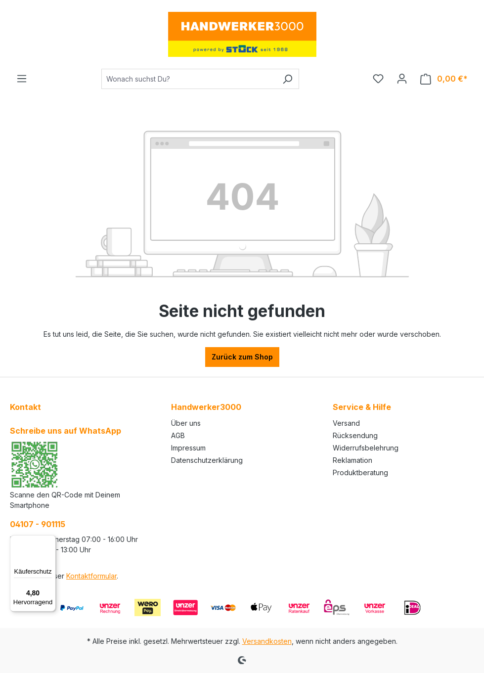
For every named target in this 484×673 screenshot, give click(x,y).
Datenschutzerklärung (207, 460)
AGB (178, 435)
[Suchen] (287, 79)
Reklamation (352, 460)
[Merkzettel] (378, 79)
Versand (346, 423)
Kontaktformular (91, 576)
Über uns (186, 423)
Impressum (188, 448)
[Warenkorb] (444, 79)
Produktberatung (360, 472)
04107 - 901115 (37, 524)
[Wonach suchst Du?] (188, 79)
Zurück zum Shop (242, 357)
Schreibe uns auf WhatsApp (65, 431)
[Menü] (22, 79)
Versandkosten (267, 641)
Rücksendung (355, 435)
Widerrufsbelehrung (365, 448)
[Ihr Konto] (402, 79)
